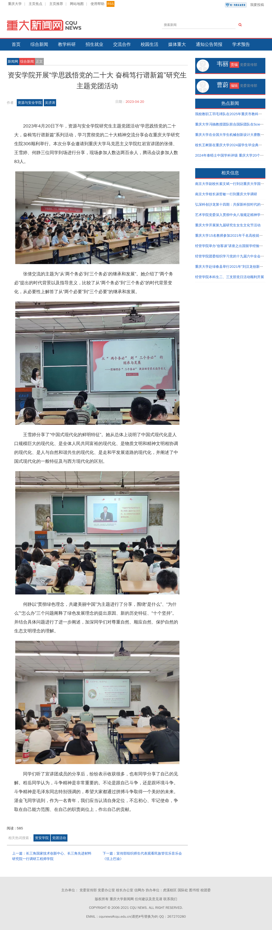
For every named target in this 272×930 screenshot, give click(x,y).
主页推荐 (56, 4)
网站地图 (77, 4)
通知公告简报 (209, 44)
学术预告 (241, 44)
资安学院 (42, 838)
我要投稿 (244, 4)
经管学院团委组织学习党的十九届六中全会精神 (231, 256)
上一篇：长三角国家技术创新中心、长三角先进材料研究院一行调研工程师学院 (52, 856)
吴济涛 (50, 103)
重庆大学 (15, 4)
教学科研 (67, 44)
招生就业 (94, 44)
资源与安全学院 (30, 103)
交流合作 (122, 44)
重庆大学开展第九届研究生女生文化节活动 (228, 225)
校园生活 (150, 44)
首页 (16, 44)
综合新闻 (39, 44)
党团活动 (59, 838)
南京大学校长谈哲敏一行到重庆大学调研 (226, 194)
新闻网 (13, 61)
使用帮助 (97, 4)
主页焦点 (35, 4)
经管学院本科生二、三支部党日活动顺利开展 (229, 277)
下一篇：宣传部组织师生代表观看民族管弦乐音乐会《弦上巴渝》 (142, 856)
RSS (110, 4)
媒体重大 (177, 44)
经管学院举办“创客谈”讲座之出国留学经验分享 (230, 246)
